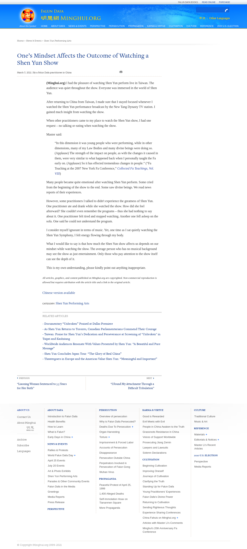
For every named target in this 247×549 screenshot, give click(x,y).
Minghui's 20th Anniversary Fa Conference (160, 530)
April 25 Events (56, 460)
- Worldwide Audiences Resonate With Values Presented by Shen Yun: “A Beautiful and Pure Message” (101, 346)
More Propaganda (109, 507)
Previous (24, 378)
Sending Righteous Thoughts (159, 507)
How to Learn (55, 426)
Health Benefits (56, 421)
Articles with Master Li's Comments (163, 522)
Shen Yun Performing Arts (57, 41)
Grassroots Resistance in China (161, 431)
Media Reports (56, 496)
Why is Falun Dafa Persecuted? (117, 421)
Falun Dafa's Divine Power (158, 496)
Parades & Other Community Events (69, 481)
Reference (207, 26)
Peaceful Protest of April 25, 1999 (115, 486)
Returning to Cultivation (156, 502)
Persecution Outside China (114, 457)
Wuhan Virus (106, 472)
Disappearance (108, 452)
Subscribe (23, 445)
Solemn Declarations (155, 452)
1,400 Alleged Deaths (111, 493)
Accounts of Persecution (113, 447)
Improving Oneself (153, 471)
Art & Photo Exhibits (59, 471)
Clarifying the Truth (153, 481)
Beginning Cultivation (155, 465)
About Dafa (58, 26)
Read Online (208, 2)
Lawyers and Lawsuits (155, 447)
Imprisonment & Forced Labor (116, 442)
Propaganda (136, 26)
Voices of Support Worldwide (159, 437)
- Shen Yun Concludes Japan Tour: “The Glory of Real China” (82, 353)
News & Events (77, 26)
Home (44, 26)
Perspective (97, 26)
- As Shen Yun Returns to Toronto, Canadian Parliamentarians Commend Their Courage (99, 329)
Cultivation (176, 26)
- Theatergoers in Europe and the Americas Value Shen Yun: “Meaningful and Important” (99, 359)
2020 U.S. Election (227, 26)
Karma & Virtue (156, 26)
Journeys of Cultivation (156, 476)
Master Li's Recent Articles (205, 446)
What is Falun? (56, 431)
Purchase (224, 2)
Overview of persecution (113, 416)
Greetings (53, 491)
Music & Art (200, 421)
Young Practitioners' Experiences (161, 491)
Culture (191, 26)
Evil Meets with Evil (154, 421)
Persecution (116, 26)
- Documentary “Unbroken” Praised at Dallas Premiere (77, 323)
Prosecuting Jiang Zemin (157, 442)
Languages (24, 451)
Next (149, 378)
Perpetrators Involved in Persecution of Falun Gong (114, 465)
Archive (22, 439)
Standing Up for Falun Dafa (158, 486)
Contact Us (24, 416)
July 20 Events (56, 465)
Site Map (46, 30)
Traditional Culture (204, 416)
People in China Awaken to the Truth (163, 426)
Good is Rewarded (153, 416)
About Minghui (26, 422)
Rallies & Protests (58, 450)
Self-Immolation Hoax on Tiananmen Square (113, 501)
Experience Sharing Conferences (162, 512)
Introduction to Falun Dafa (63, 416)
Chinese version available (58, 292)
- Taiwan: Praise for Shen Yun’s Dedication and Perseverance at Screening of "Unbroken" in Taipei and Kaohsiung (101, 336)
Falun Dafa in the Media (61, 486)
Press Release (56, 502)
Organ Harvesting (109, 431)
